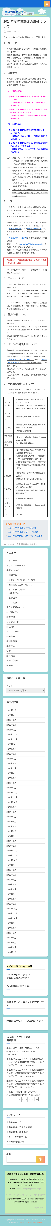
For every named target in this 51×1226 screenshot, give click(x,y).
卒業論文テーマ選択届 (18, 238)
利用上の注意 (10, 1195)
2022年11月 (12, 913)
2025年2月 (11, 783)
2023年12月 (12, 850)
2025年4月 (11, 773)
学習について (13, 570)
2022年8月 (11, 928)
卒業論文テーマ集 (34, 229)
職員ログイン (40, 1208)
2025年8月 (11, 754)
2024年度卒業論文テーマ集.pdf (23, 532)
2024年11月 (12, 797)
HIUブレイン (12, 612)
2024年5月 (11, 826)
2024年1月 (11, 846)
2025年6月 (11, 763)
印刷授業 (13, 575)
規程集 (10, 665)
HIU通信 (10, 627)
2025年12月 (12, 734)
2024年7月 (11, 817)
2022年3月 (11, 952)
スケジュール (13, 631)
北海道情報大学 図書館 (17, 1132)
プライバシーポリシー (24, 1195)
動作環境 (11, 656)
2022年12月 (12, 909)
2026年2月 (11, 725)
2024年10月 (12, 802)
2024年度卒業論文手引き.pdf (22, 528)
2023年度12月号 (13, 544)
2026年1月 (11, 730)
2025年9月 (11, 749)
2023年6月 (11, 880)
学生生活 (11, 646)
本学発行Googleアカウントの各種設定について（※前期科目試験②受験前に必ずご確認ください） (25, 1073)
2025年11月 (12, 739)
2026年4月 (11, 715)
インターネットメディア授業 (22, 580)
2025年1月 (11, 788)
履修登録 (13, 598)
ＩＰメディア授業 (17, 590)
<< (9, 1099)
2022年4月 (11, 947)
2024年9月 (11, 807)
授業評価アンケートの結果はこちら (25, 1021)
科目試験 (13, 602)
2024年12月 (12, 792)
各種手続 (11, 636)
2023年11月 (12, 855)
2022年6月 (11, 938)
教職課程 (11, 617)
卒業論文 (33, 544)
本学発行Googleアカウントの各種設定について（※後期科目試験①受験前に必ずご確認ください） (25, 1062)
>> (36, 1099)
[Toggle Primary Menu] (47, 4)
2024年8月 (11, 812)
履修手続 (25, 544)
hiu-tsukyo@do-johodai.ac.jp (31, 244)
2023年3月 (11, 894)
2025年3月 (11, 778)
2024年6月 (11, 821)
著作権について (40, 1195)
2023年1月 (11, 904)
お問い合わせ (13, 660)
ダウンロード (13, 622)
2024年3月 (11, 836)
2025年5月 (11, 768)
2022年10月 (12, 918)
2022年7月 (11, 933)
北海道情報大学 (14, 1122)
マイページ (12, 561)
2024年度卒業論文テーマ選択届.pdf (25, 536)
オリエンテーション (16, 565)
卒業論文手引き (15, 229)
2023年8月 (11, 870)
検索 (9, 1154)
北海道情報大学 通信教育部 (19, 1127)
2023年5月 (11, 884)
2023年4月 (11, 889)
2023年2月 (11, 899)
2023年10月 (12, 860)
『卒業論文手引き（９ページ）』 (20, 360)
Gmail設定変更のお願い (19, 986)
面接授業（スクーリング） (21, 585)
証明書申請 (12, 641)
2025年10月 (12, 744)
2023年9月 (11, 865)
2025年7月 (11, 759)
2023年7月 (11, 875)
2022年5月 (11, 942)
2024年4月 (11, 831)
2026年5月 (11, 710)
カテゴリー (12, 686)
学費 (9, 651)
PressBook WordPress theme (30, 1223)
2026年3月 (11, 720)
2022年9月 (11, 923)
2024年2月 (11, 841)
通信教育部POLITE (15, 607)
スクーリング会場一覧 (17, 1137)
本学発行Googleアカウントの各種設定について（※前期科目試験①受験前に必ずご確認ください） (25, 1084)
